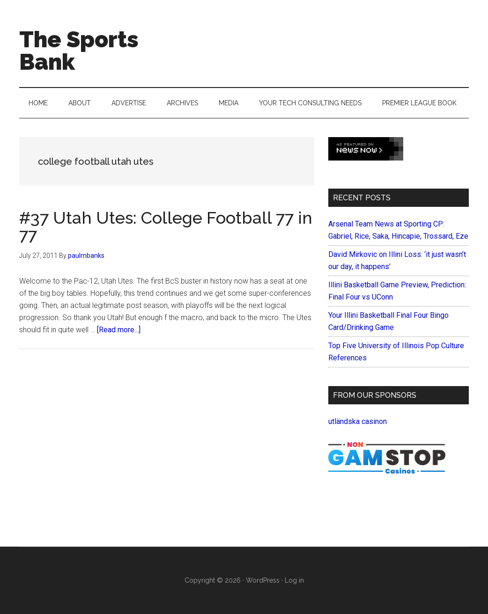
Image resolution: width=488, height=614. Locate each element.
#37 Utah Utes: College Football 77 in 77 (165, 226)
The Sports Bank (79, 50)
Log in (294, 580)
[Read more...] (118, 329)
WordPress (263, 580)
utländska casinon (357, 421)
